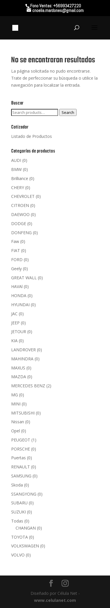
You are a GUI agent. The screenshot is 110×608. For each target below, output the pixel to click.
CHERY (17, 187)
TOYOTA (19, 537)
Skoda (17, 485)
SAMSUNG (21, 476)
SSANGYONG (23, 494)
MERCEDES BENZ (28, 385)
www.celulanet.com (55, 600)
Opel (15, 431)
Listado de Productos (31, 136)
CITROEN (20, 205)
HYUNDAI (20, 304)
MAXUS (18, 368)
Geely (16, 268)
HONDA (18, 295)
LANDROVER (23, 349)
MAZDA (18, 376)
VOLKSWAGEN (25, 546)
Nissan (17, 421)
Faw (15, 241)
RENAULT (20, 467)
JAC (14, 313)
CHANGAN (26, 528)
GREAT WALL (24, 277)
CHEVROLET (23, 196)
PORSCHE (20, 449)
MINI (16, 404)
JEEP (15, 323)
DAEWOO (20, 214)
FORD (17, 259)
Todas (17, 521)
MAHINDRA (22, 359)
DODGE (18, 223)
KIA (14, 340)
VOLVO (18, 555)
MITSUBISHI (23, 413)
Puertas (18, 457)
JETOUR (18, 331)
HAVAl (17, 286)
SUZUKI (18, 512)
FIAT (15, 250)
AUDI (16, 160)
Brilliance (19, 178)
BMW (16, 169)
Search (68, 112)
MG (14, 395)
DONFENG (21, 232)
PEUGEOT (20, 440)
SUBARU (19, 503)
